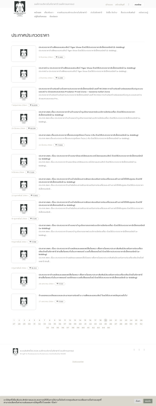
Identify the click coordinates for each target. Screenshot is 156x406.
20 (110, 320)
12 (70, 320)
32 (39, 323)
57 (68, 327)
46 (110, 323)
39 (75, 323)
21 (116, 320)
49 (126, 323)
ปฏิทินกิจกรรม (40, 16)
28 (19, 323)
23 (126, 320)
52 (141, 323)
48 (120, 323)
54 (52, 327)
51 (136, 323)
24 (131, 320)
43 (95, 323)
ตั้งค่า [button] (138, 401)
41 (85, 323)
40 (80, 323)
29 (24, 323)
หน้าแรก (37, 12)
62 (93, 327)
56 (63, 327)
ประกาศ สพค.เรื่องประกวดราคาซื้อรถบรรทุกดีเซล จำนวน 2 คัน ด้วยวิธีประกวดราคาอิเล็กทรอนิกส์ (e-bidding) (88, 135)
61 (88, 327)
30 (29, 323)
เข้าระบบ (109, 4)
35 (55, 323)
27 (14, 323)
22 (121, 320)
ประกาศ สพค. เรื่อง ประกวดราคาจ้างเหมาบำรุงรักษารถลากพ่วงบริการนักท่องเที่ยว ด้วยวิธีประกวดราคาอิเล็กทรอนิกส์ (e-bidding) (92, 227)
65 (108, 327)
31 (34, 323)
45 (105, 323)
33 (44, 323)
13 (75, 320)
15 (85, 320)
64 (103, 327)
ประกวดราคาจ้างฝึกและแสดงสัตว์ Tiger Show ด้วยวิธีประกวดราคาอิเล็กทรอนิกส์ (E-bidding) (82, 47)
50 (131, 323)
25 (136, 320)
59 (78, 327)
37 (65, 323)
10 (60, 320)
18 (100, 320)
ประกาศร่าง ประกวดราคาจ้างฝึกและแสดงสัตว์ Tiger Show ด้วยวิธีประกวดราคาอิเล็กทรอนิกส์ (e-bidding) (87, 68)
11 (65, 320)
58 (73, 327)
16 (90, 320)
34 (49, 323)
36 (60, 323)
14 (80, 320)
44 (100, 323)
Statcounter (78, 361)
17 (95, 320)
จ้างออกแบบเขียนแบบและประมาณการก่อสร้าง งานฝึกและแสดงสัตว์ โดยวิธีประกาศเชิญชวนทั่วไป (83, 295)
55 (58, 327)
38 (70, 323)
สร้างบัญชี (119, 4)
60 (83, 327)
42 (90, 323)
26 (141, 320)
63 (98, 327)
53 (47, 327)
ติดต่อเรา (54, 16)
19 (106, 320)
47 (115, 323)
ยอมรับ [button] (148, 401)
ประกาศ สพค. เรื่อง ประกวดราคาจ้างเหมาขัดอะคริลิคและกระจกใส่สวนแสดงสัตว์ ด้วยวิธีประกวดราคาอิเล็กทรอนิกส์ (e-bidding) (91, 157)
